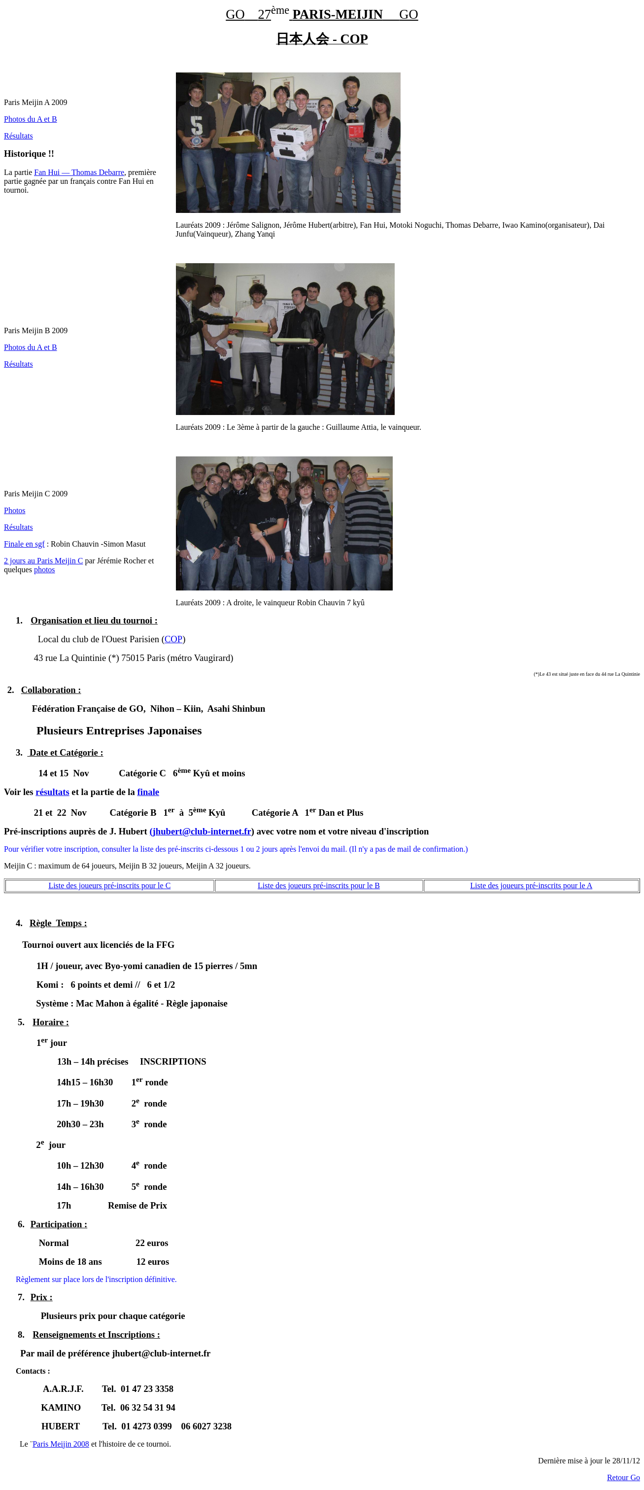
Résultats (18, 136)
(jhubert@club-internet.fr (200, 831)
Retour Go (623, 1477)
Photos (15, 510)
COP (173, 639)
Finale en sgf (24, 544)
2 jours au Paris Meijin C (43, 560)
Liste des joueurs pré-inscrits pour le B (319, 885)
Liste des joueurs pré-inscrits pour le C (109, 885)
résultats (52, 792)
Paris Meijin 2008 (61, 1444)
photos (44, 569)
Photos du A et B (30, 119)
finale (148, 792)
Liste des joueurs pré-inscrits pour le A (531, 885)
